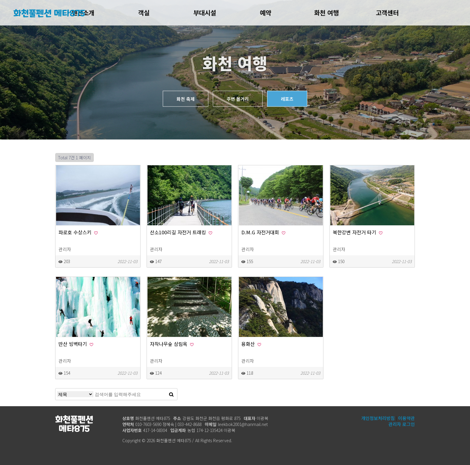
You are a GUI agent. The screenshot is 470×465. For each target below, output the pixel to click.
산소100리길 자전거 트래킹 (181, 232)
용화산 (251, 343)
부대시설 (204, 12)
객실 (144, 12)
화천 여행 (326, 12)
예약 (265, 12)
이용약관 (406, 418)
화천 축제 (186, 99)
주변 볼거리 (238, 99)
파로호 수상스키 (78, 232)
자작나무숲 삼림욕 (172, 343)
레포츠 (287, 99)
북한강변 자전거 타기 (357, 232)
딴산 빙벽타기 (75, 343)
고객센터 (387, 12)
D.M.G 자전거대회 (263, 232)
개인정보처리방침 (378, 418)
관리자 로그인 (401, 424)
